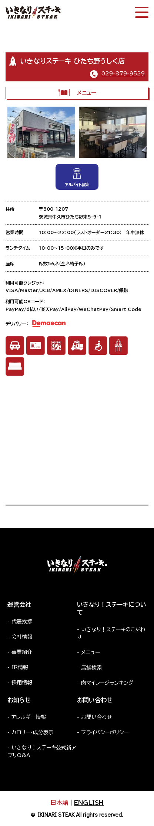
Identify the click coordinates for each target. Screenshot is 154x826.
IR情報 (19, 667)
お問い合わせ (96, 717)
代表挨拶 (21, 621)
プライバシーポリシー (104, 732)
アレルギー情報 (28, 717)
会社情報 (21, 636)
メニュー (77, 92)
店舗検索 (91, 667)
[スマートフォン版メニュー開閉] (141, 12)
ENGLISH (89, 803)
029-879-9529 (123, 73)
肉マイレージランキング (107, 683)
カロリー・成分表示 (32, 732)
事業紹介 (21, 652)
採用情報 (21, 682)
